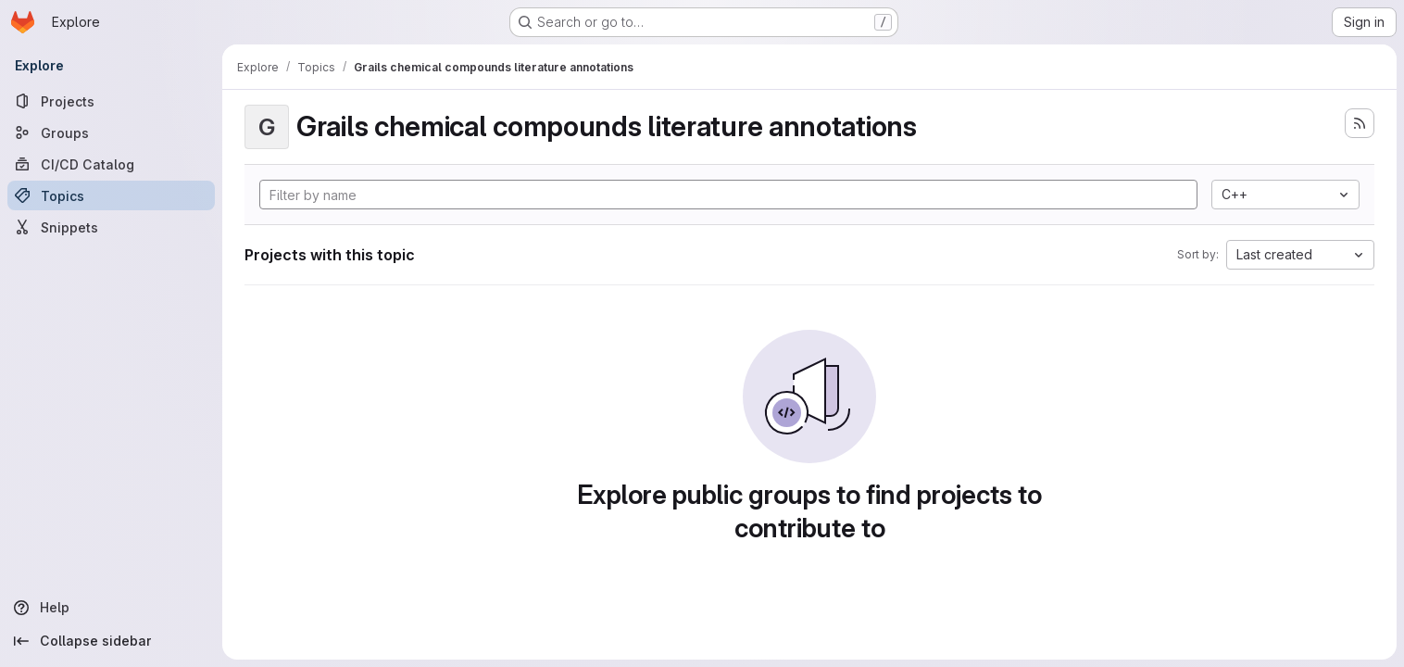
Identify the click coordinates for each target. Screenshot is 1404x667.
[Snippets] (111, 227)
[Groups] (111, 132)
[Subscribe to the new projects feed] (1359, 123)
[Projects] (111, 101)
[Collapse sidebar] (111, 641)
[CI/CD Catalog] (111, 164)
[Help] (111, 608)
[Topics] (111, 195)
